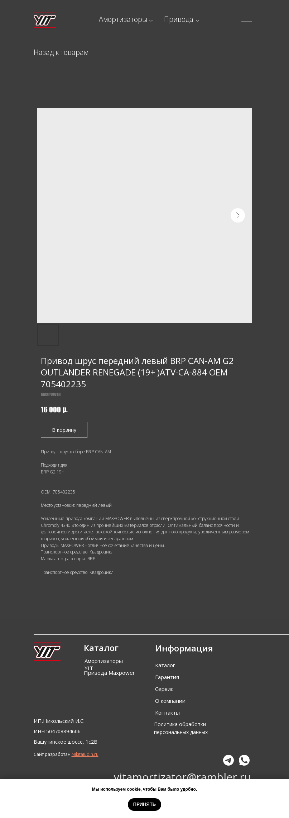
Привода (178, 19)
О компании (170, 700)
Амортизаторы (123, 19)
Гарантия (167, 677)
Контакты (167, 712)
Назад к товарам (61, 52)
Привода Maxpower (109, 672)
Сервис (164, 688)
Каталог (165, 665)
